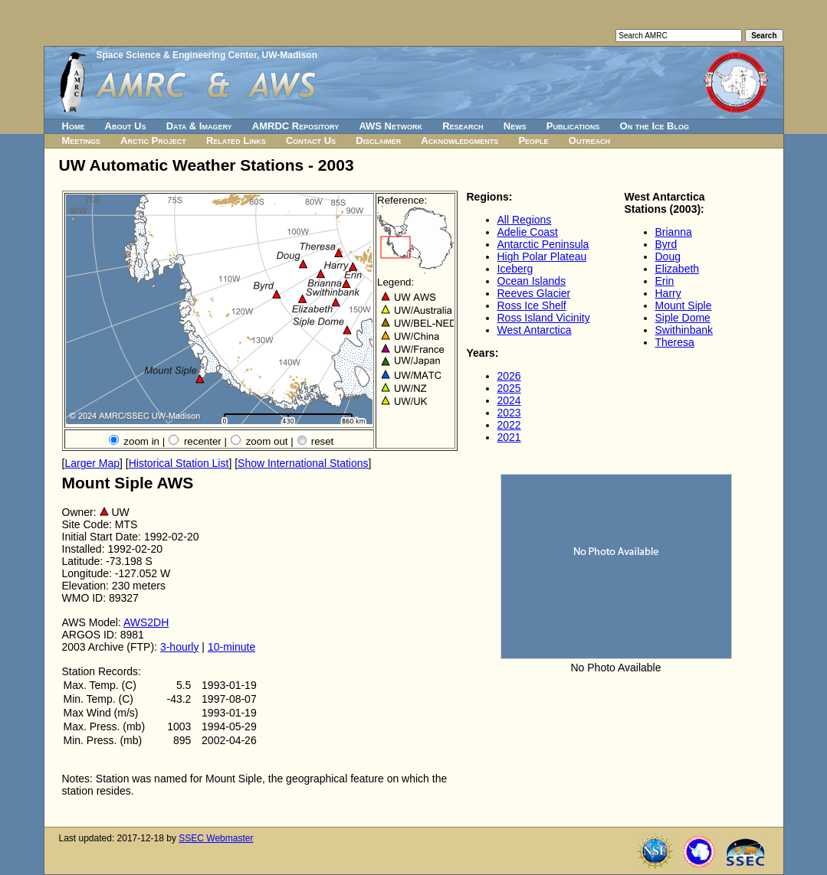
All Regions (524, 220)
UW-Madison (289, 55)
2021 (509, 437)
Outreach (589, 140)
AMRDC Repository (295, 126)
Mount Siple (683, 305)
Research (462, 126)
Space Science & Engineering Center (177, 55)
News (515, 126)
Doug (668, 256)
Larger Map (92, 463)
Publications (573, 126)
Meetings (81, 140)
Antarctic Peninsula (543, 244)
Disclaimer (378, 140)
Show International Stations (303, 463)
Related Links (236, 140)
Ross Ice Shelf (531, 305)
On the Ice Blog (654, 126)
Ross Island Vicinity (543, 318)
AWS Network (390, 126)
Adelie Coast (527, 232)
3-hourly (179, 647)
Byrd (666, 244)
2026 (509, 376)
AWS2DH (146, 622)
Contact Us (311, 140)
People (533, 140)
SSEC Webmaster (216, 838)
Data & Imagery (199, 126)
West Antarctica (534, 330)
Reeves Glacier (534, 293)
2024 (509, 400)
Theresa (674, 342)
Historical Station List (179, 463)
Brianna (673, 232)
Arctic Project (153, 140)
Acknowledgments (459, 140)
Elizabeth (677, 269)
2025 (509, 388)
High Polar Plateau (542, 256)
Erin (664, 281)
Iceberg (515, 269)
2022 (509, 425)
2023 (509, 412)
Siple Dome (682, 318)
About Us (125, 126)
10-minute (231, 647)
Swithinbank (684, 330)
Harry (668, 293)
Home (73, 126)
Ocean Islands (531, 281)
